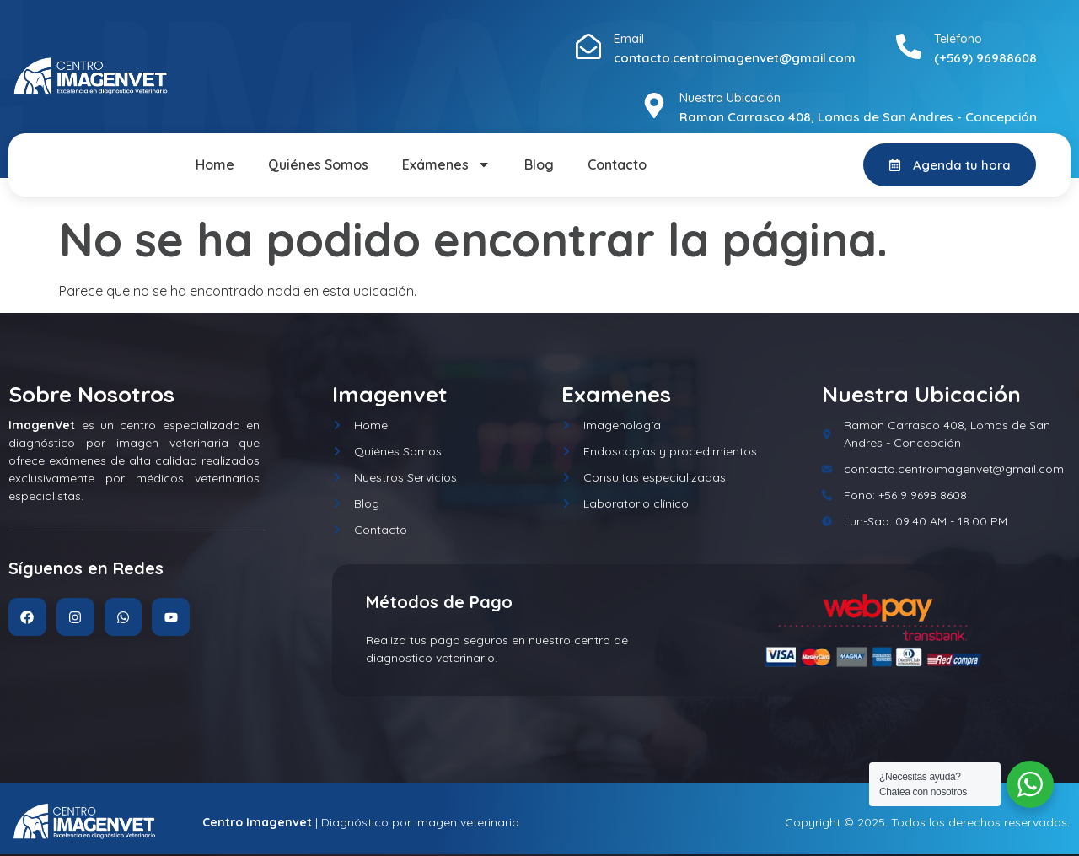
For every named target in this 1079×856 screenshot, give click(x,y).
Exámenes (446, 164)
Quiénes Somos (318, 164)
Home (215, 164)
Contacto (617, 164)
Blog (539, 164)
